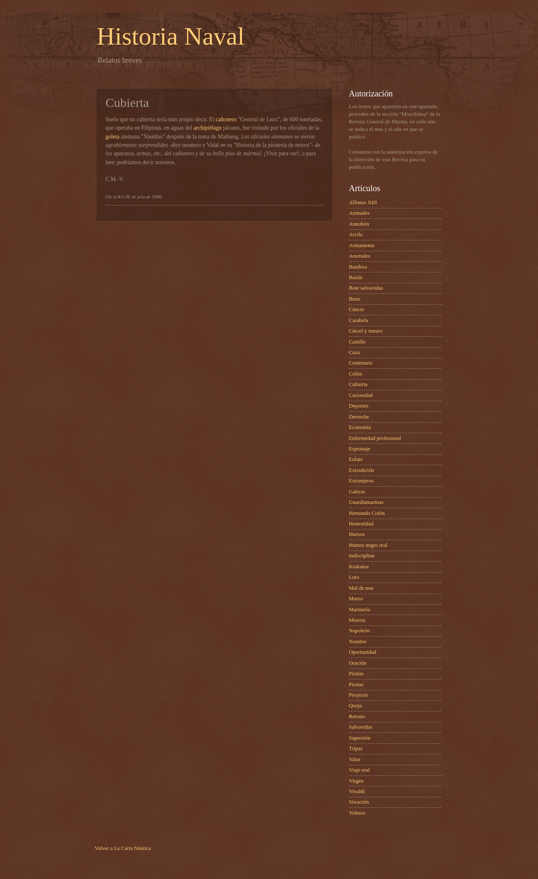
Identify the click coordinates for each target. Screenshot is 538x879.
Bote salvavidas (366, 288)
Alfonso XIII (363, 202)
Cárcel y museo (365, 331)
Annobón (359, 224)
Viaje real (359, 770)
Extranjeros (361, 481)
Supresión (360, 738)
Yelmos (357, 813)
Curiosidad (361, 395)
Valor (355, 759)
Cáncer (356, 309)
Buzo (354, 299)
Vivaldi (357, 791)
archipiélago (207, 128)
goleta (112, 136)
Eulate (356, 459)
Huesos (357, 534)
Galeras (357, 492)
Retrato (357, 716)
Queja (355, 706)
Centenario (361, 363)
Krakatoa (359, 567)
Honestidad (361, 524)
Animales (359, 213)
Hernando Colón (367, 513)
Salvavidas (360, 727)
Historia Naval (171, 36)
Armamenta (361, 245)
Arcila (355, 234)
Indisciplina (361, 556)
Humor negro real (368, 545)
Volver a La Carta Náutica (123, 848)
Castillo (357, 342)
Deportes (358, 406)
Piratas (356, 674)
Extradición (361, 470)
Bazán (355, 277)
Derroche (359, 417)
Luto (354, 577)
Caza (354, 352)
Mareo (356, 599)
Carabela (358, 320)
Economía (360, 427)
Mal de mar (361, 588)
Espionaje (359, 449)
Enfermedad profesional (375, 438)
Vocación (359, 802)
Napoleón (359, 631)
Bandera (358, 267)
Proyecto (358, 695)
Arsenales (359, 256)
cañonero (226, 119)
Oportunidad (362, 652)
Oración (357, 663)
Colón (355, 374)
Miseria (357, 620)
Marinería (359, 610)
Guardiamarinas (366, 502)
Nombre (358, 642)
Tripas (355, 748)
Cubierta (358, 384)
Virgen (356, 781)
